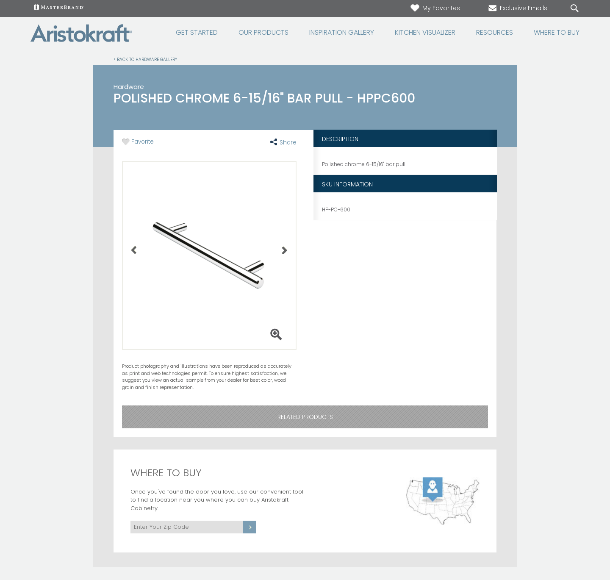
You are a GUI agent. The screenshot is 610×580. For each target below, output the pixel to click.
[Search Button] (574, 8)
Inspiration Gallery (341, 32)
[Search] (566, 9)
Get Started (197, 32)
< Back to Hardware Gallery (145, 59)
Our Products (263, 32)
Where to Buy (557, 32)
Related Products (305, 417)
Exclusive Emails (517, 8)
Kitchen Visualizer (425, 32)
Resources (494, 32)
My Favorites (435, 8)
